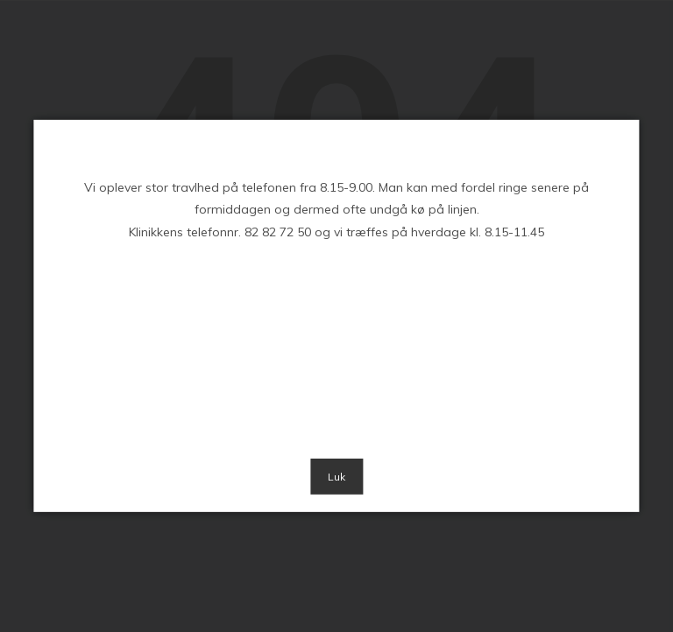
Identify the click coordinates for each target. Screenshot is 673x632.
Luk (336, 476)
